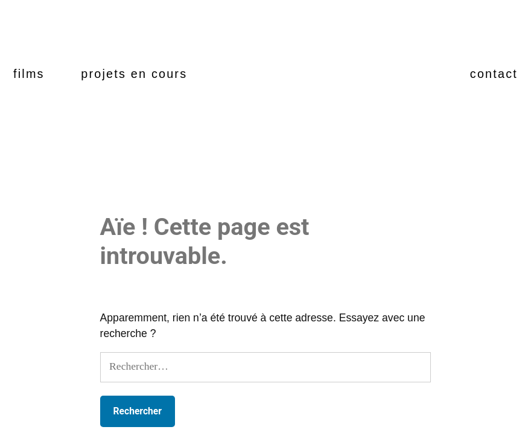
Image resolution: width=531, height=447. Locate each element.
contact (494, 73)
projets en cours (134, 73)
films (29, 73)
